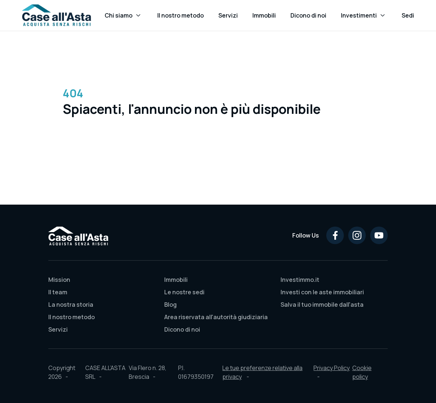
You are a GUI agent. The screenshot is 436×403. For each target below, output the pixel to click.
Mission (59, 280)
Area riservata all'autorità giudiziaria (216, 317)
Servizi (58, 329)
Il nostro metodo (71, 317)
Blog (170, 305)
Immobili (176, 280)
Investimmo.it (300, 280)
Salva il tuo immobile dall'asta (322, 305)
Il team (57, 292)
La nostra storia (70, 305)
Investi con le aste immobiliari (322, 292)
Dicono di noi (182, 329)
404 (73, 93)
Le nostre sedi (184, 292)
